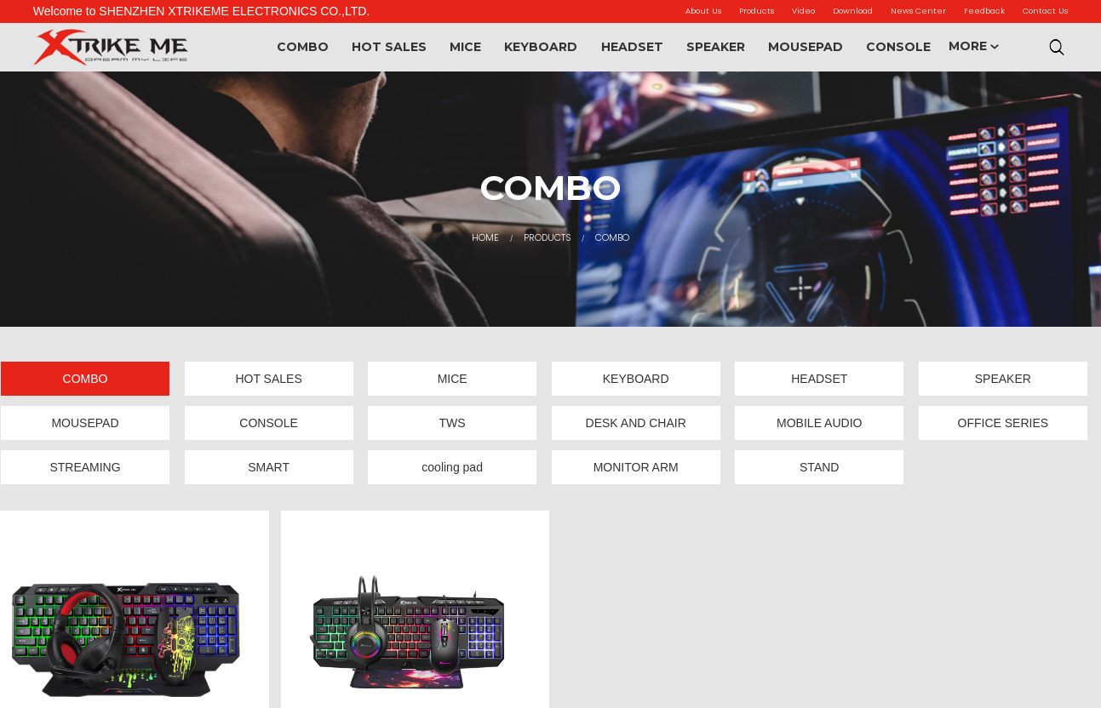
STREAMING (84, 467)
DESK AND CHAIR (636, 423)
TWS (452, 423)
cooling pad (452, 467)
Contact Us (1045, 10)
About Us (703, 10)
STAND (819, 467)
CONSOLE (898, 46)
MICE (465, 46)
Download (853, 10)
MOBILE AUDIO (819, 423)
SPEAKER (715, 46)
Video (803, 10)
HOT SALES (389, 46)
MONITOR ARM (636, 467)
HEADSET (632, 46)
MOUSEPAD (805, 46)
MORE (974, 46)
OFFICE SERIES (1003, 423)
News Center (918, 10)
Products (756, 10)
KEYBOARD (540, 46)
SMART (269, 467)
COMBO (303, 46)
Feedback (984, 10)
